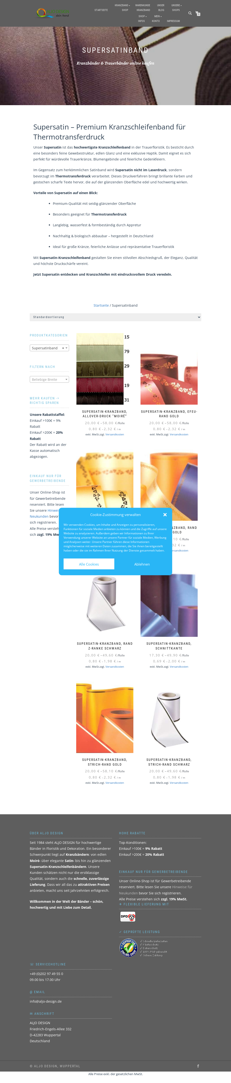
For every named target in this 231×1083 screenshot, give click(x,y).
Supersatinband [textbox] (48, 348)
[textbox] (49, 379)
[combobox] (49, 348)
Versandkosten (114, 434)
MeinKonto (156, 19)
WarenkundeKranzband (142, 8)
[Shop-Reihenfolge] (115, 317)
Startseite (101, 10)
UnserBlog (160, 8)
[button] (165, 514)
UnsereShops (175, 8)
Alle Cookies (89, 564)
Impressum (173, 21)
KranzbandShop (121, 8)
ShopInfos (141, 19)
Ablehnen (142, 564)
